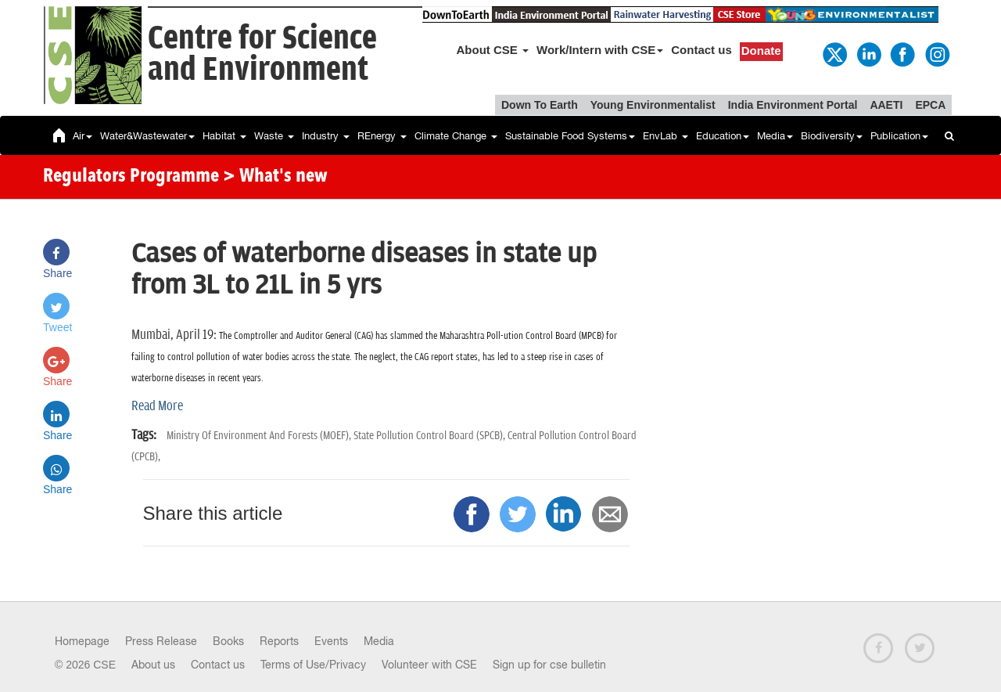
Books (228, 641)
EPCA (930, 105)
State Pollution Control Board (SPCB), (430, 435)
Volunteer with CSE (429, 664)
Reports (279, 641)
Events (331, 641)
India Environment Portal (793, 105)
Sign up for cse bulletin (549, 664)
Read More (157, 406)
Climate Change (455, 136)
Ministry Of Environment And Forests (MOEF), (260, 435)
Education (722, 136)
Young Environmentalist (653, 105)
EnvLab (665, 136)
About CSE (493, 49)
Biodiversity (832, 136)
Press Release (161, 641)
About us (153, 664)
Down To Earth (539, 105)
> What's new (275, 177)
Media (775, 136)
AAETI (886, 105)
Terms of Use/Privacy (313, 664)
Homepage (82, 641)
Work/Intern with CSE (599, 49)
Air (82, 136)
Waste (274, 136)
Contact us (701, 49)
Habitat (224, 136)
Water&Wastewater (147, 136)
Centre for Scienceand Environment (262, 54)
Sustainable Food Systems (570, 136)
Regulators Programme (131, 177)
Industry (326, 136)
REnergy (382, 136)
